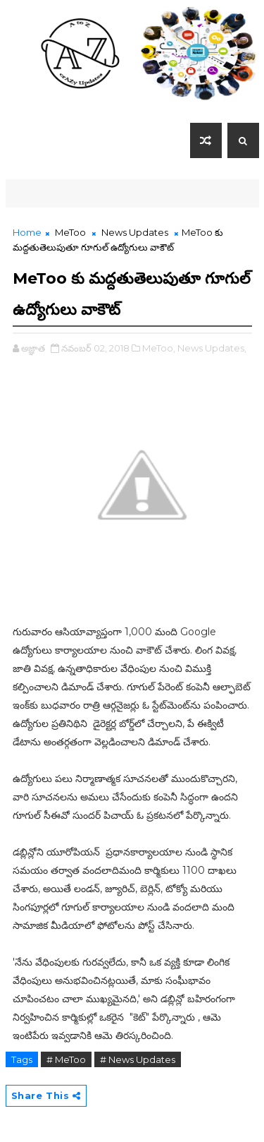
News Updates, (211, 348)
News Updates (134, 232)
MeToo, (158, 348)
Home (27, 232)
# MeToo (66, 1059)
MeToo (70, 232)
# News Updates (137, 1059)
